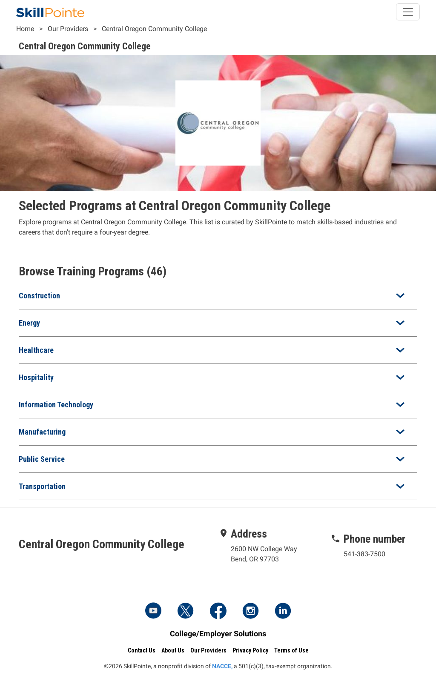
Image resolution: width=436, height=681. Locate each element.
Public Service (42, 459)
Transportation (42, 486)
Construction (39, 295)
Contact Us (141, 650)
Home (25, 29)
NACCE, (222, 666)
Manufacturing (42, 431)
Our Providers (68, 29)
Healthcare (36, 350)
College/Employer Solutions (218, 633)
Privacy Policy (250, 650)
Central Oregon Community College (154, 29)
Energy (29, 322)
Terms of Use (291, 650)
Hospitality (36, 377)
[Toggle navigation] (408, 11)
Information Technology (56, 404)
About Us (172, 650)
